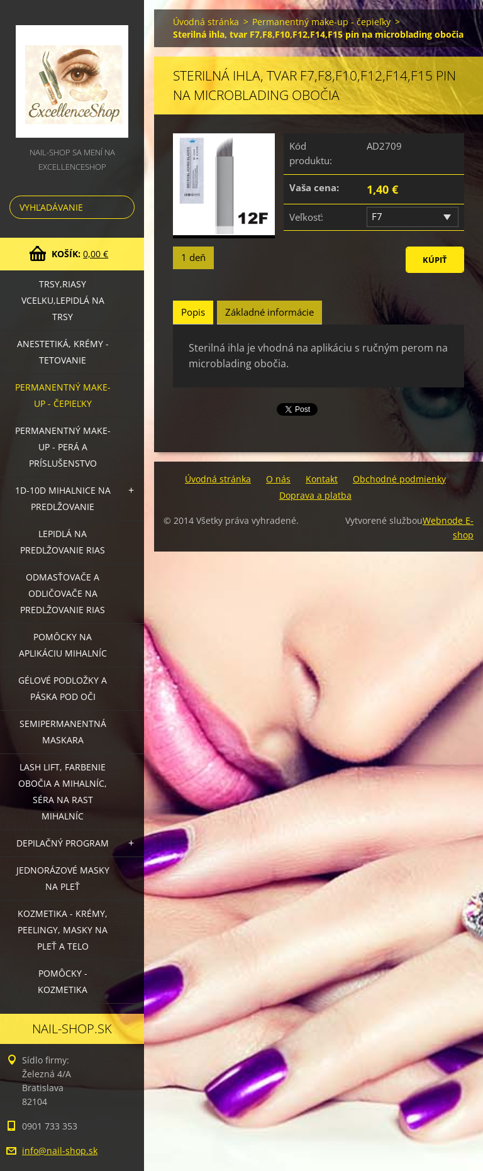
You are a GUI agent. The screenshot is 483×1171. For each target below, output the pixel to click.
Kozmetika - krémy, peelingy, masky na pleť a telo (63, 929)
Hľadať (122, 207)
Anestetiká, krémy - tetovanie (63, 352)
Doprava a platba (315, 495)
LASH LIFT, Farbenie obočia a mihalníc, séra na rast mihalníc (62, 791)
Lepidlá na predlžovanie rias (62, 542)
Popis (193, 312)
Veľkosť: (306, 217)
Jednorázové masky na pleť (62, 878)
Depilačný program (62, 843)
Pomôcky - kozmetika (62, 981)
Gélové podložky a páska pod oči (62, 688)
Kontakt (322, 479)
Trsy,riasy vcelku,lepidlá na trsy (62, 300)
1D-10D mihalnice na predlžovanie (63, 498)
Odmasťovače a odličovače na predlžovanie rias (62, 593)
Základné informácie (269, 312)
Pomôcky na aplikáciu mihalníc (63, 645)
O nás (278, 479)
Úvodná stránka (206, 22)
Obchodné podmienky (399, 479)
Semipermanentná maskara (62, 732)
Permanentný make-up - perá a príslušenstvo (63, 447)
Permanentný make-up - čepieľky (63, 395)
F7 (377, 216)
